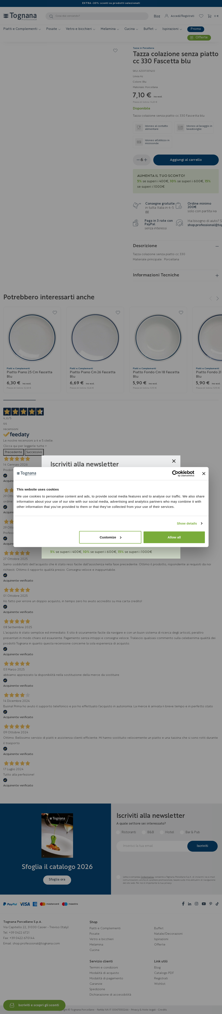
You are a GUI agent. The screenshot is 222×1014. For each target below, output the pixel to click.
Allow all (174, 537)
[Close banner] (203, 473)
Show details (187, 523)
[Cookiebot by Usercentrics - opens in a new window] (175, 473)
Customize (110, 537)
